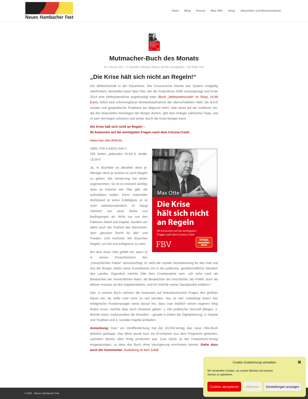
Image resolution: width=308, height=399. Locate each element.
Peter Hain (198, 67)
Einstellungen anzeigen (282, 386)
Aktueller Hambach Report (144, 67)
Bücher (165, 67)
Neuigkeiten (177, 67)
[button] (299, 362)
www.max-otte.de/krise (106, 140)
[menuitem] (175, 10)
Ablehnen (252, 386)
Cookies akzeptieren (224, 386)
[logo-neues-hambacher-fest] (50, 10)
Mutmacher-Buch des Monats (154, 58)
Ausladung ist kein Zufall (141, 350)
